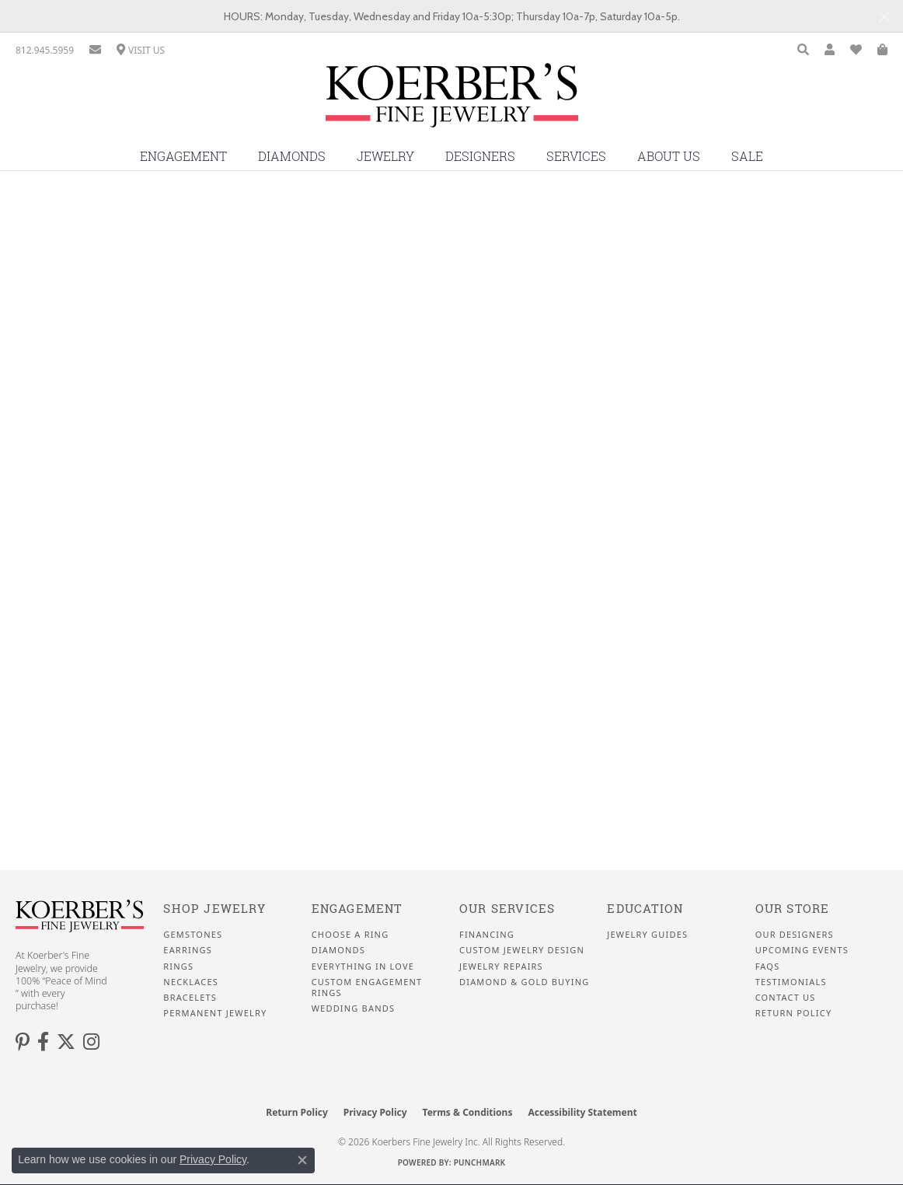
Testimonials (791, 982)
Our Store (792, 908)
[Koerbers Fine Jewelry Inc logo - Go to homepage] (452, 101)
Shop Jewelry (214, 908)
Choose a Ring (350, 934)
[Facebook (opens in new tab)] (43, 1042)
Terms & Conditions (468, 1112)
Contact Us (785, 997)
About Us (668, 156)
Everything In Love (363, 966)
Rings (178, 966)
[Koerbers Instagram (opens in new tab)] (91, 1042)
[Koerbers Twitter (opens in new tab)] (66, 1042)
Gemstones (192, 934)
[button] (803, 50)
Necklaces (190, 982)
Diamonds (292, 156)
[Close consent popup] (302, 1160)
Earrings (187, 950)
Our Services (507, 908)
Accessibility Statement (582, 1112)
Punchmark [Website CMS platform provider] (480, 1162)
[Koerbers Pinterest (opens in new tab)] (23, 1042)
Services (576, 156)
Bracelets (190, 997)
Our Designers (794, 934)
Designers (480, 156)
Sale (747, 156)
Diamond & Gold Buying (524, 982)
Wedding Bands (354, 1008)
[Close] (884, 16)
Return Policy (793, 1013)
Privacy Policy (375, 1112)
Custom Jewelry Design (521, 950)
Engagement (183, 156)
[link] (45, 50)
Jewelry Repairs (501, 966)
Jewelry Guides (647, 934)
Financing (486, 934)
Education (645, 908)
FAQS (767, 966)
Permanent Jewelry (215, 1013)
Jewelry (385, 156)
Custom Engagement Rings (367, 987)
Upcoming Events (802, 950)
